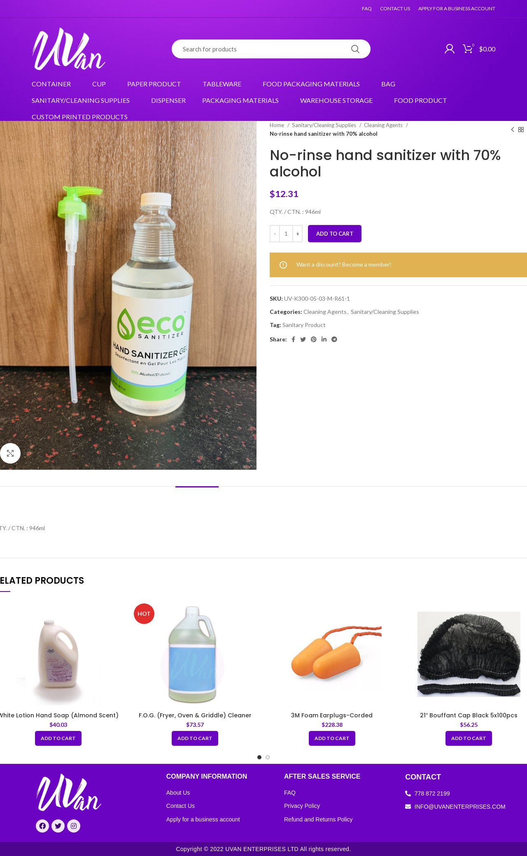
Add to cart (334, 233)
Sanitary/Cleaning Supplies (324, 125)
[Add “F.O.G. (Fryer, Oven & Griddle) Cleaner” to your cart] (195, 738)
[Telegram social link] (334, 339)
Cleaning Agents (384, 125)
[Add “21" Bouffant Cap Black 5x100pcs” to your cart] (468, 738)
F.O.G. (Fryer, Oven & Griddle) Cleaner (195, 715)
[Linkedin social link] (324, 339)
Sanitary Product (304, 324)
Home (277, 125)
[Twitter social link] (303, 339)
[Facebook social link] (293, 339)
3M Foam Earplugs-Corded (332, 715)
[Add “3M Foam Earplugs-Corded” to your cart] (332, 738)
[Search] (271, 48)
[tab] (197, 498)
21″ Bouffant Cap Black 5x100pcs (469, 715)
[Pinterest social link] (313, 339)
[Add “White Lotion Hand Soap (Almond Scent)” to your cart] (58, 738)
